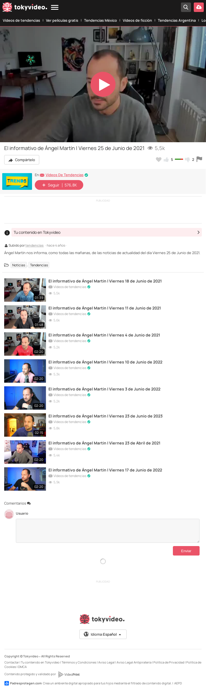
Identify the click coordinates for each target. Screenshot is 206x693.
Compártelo (21, 159)
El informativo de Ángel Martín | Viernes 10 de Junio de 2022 (105, 362)
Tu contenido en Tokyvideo (40, 662)
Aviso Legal (106, 662)
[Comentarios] (108, 531)
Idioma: (103, 634)
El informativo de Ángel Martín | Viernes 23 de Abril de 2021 (104, 443)
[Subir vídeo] (199, 7)
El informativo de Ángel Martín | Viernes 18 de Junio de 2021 (105, 281)
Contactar (11, 662)
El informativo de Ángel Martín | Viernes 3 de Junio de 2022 (104, 389)
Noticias (18, 264)
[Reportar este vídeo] (199, 159)
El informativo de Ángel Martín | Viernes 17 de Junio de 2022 (105, 470)
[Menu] (54, 8)
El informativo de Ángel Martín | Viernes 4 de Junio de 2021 (104, 335)
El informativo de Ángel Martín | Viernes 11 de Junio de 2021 (104, 308)
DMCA (22, 667)
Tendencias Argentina (177, 20)
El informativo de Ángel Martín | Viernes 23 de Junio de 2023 (105, 416)
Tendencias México (100, 20)
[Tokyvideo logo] (24, 8)
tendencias (34, 246)
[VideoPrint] (69, 674)
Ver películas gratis (62, 20)
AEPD (178, 683)
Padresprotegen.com (23, 683)
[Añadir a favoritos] (158, 159)
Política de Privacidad (168, 662)
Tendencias (39, 264)
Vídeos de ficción (137, 20)
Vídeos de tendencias (21, 20)
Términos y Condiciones (79, 662)
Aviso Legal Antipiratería (134, 662)
